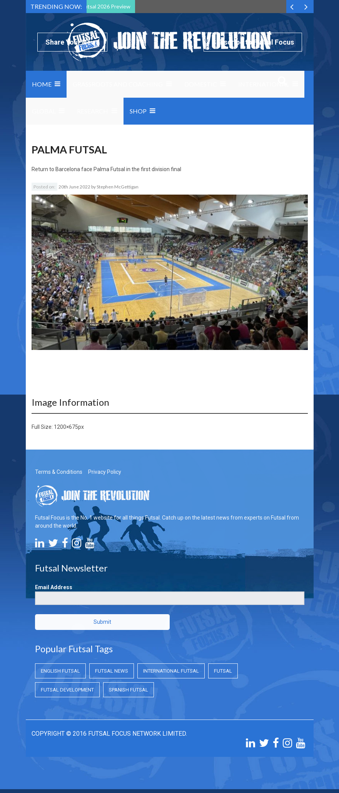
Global (44, 111)
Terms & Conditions (58, 472)
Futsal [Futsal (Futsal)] (223, 671)
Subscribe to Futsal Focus (253, 42)
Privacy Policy (104, 472)
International (263, 84)
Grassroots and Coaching (118, 84)
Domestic (200, 84)
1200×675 (66, 427)
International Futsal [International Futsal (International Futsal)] (171, 671)
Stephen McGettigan (118, 187)
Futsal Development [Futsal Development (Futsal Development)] (67, 690)
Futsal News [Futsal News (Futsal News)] (111, 671)
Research (92, 111)
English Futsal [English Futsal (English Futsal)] (60, 671)
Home (42, 84)
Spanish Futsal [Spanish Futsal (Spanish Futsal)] (128, 690)
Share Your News (72, 42)
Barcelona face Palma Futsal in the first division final (118, 169)
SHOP (138, 111)
